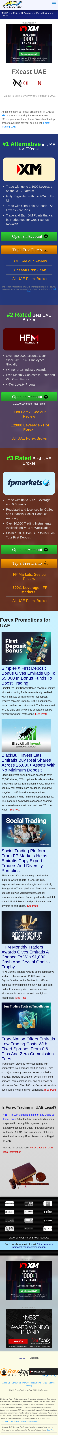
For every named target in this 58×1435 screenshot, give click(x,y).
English (27, 13)
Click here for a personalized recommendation (32, 1245)
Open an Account (27, 236)
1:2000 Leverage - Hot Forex (29, 403)
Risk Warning (35, 1383)
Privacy (25, 1383)
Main (15, 13)
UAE (6, 13)
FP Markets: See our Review (30, 576)
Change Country (49, 1375)
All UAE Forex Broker (29, 279)
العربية (22, 1358)
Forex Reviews (43, 13)
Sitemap (29, 1386)
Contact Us (16, 1383)
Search (51, 1383)
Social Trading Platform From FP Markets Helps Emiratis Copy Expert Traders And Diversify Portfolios (24, 860)
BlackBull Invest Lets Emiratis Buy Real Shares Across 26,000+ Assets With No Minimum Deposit (29, 762)
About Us (6, 1383)
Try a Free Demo (27, 249)
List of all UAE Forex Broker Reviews (29, 1237)
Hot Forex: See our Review (30, 414)
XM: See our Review (30, 261)
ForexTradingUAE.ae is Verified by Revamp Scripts (19, 1421)
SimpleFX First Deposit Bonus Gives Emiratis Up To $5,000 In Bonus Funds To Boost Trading (28, 675)
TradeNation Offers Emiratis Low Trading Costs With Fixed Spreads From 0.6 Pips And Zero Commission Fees (28, 1049)
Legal (45, 1383)
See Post (50, 1430)
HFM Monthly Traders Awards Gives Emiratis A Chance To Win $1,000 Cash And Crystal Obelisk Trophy (26, 957)
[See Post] (41, 714)
